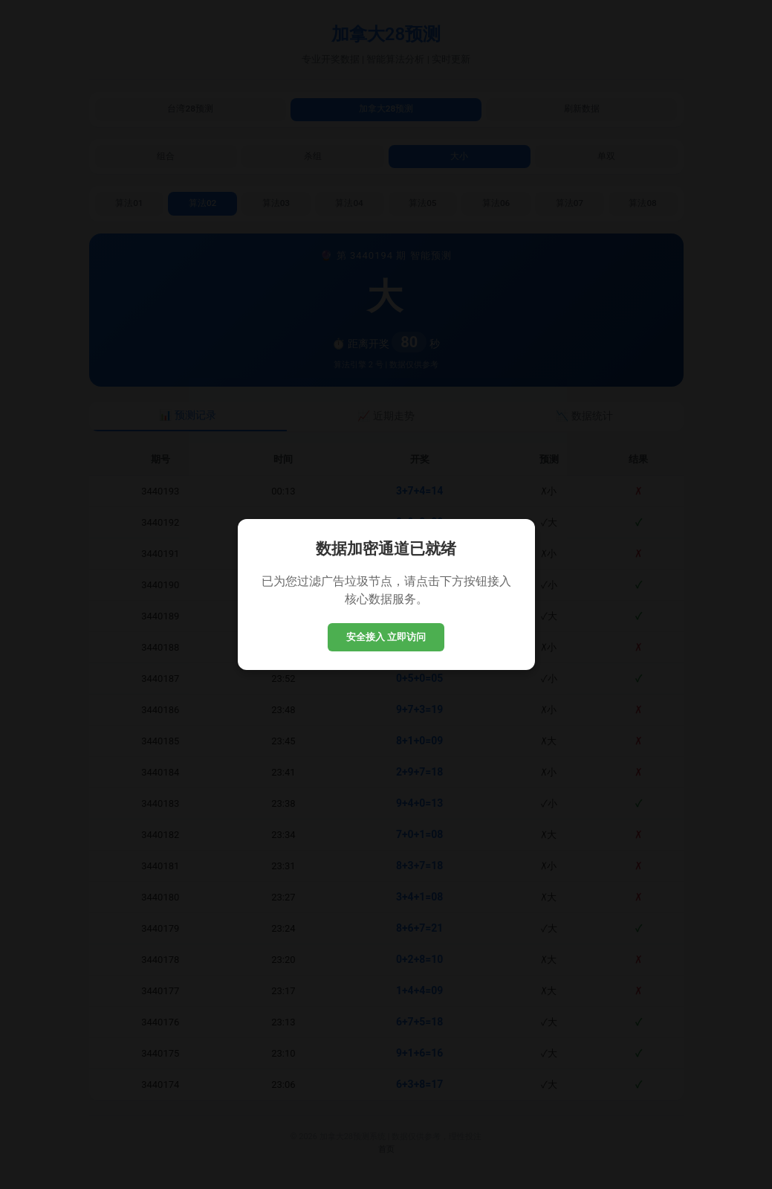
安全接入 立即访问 (386, 636)
